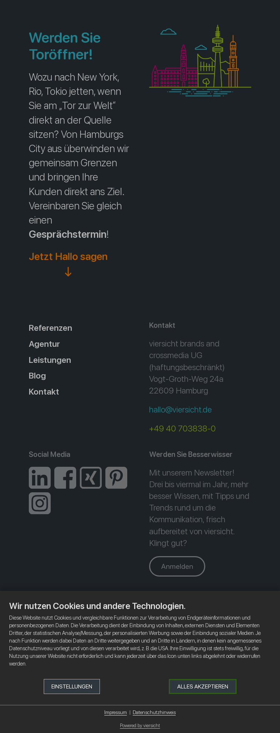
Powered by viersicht (140, 725)
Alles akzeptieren (202, 686)
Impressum (115, 712)
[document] (140, 639)
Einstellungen (71, 686)
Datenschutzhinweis (154, 712)
